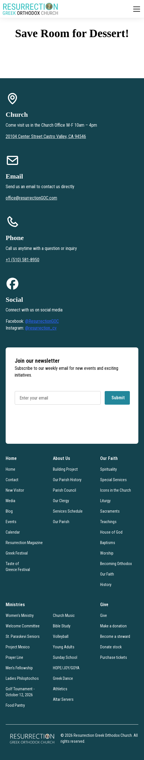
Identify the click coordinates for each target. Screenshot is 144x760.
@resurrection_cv (41, 328)
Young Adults (63, 647)
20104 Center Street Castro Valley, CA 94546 (46, 136)
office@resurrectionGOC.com (31, 198)
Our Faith (107, 574)
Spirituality (108, 469)
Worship (106, 553)
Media (10, 500)
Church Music (64, 615)
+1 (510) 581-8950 (22, 259)
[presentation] (58, 426)
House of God (111, 532)
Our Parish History (67, 479)
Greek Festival (17, 553)
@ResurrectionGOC (42, 321)
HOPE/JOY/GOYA (66, 668)
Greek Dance (63, 678)
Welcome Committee (23, 626)
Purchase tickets (113, 657)
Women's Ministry (20, 615)
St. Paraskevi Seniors (23, 636)
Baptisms (107, 542)
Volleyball (60, 636)
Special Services (113, 479)
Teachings (108, 521)
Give (103, 615)
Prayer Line (14, 657)
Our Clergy (61, 500)
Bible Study (61, 626)
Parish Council (64, 490)
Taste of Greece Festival (18, 566)
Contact (12, 479)
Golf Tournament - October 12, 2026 (20, 692)
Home (10, 469)
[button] (135, 9)
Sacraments (110, 511)
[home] (30, 9)
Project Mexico (18, 647)
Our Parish (61, 521)
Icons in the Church (115, 490)
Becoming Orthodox (116, 563)
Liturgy (105, 500)
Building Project (65, 469)
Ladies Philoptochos (22, 678)
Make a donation (113, 626)
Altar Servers (63, 699)
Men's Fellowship (19, 668)
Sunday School (65, 657)
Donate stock (111, 647)
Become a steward (115, 636)
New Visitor (15, 490)
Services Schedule (68, 511)
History (105, 584)
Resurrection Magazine (24, 542)
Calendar (13, 532)
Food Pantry (15, 705)
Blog (9, 511)
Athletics (60, 689)
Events (11, 521)
